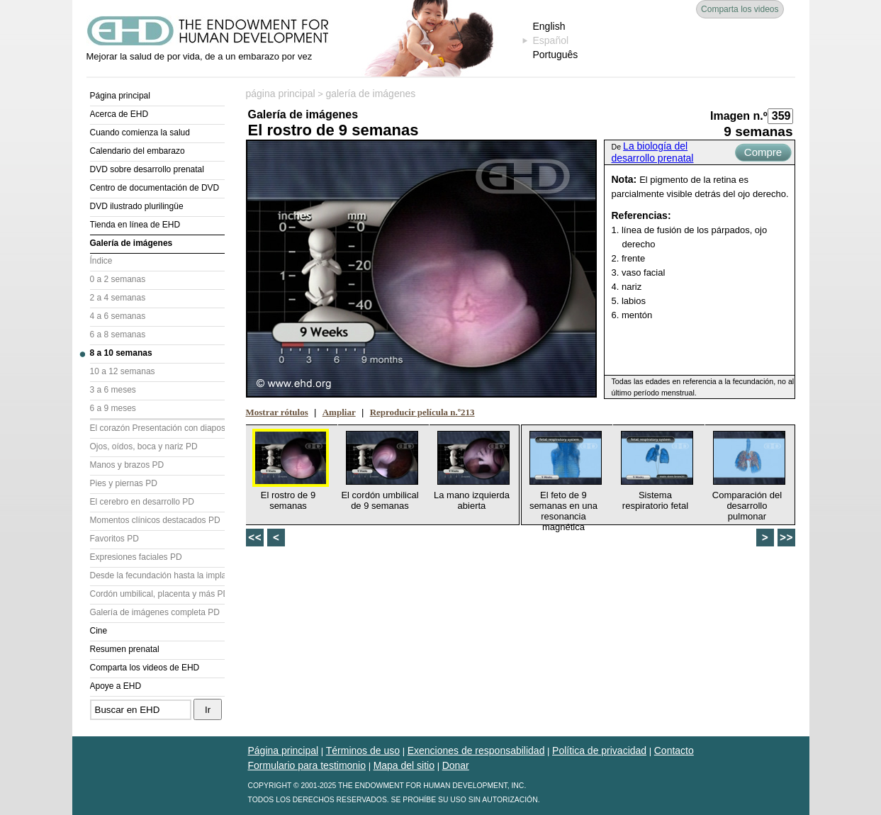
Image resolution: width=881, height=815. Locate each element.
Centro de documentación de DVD (155, 188)
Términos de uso (363, 750)
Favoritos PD (114, 539)
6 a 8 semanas (118, 334)
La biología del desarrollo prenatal (653, 152)
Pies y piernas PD (123, 483)
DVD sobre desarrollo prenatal (147, 169)
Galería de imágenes (131, 243)
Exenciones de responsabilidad (476, 750)
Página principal (120, 96)
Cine (99, 631)
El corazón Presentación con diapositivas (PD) (157, 428)
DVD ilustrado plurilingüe (137, 206)
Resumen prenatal (124, 649)
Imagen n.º (739, 116)
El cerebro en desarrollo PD (142, 502)
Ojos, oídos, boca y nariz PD (144, 446)
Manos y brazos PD (127, 465)
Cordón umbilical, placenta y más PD (157, 594)
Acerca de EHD (119, 114)
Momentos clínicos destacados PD (155, 520)
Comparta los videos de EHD (145, 668)
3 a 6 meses (113, 390)
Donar (455, 765)
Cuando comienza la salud (140, 132)
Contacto (674, 750)
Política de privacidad (599, 750)
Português (555, 54)
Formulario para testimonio (307, 765)
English (549, 26)
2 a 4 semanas (118, 298)
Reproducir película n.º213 (422, 412)
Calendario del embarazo (137, 151)
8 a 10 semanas (121, 353)
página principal (280, 93)
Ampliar (339, 412)
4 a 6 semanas (118, 316)
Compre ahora (763, 154)
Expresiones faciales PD (136, 557)
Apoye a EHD (116, 686)
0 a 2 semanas (118, 279)
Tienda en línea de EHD (135, 225)
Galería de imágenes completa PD (155, 612)
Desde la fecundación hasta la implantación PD (157, 575)
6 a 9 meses (113, 408)
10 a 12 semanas (122, 371)
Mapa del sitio (404, 765)
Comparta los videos (739, 9)
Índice (101, 261)
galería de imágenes (370, 93)
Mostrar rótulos (277, 412)
